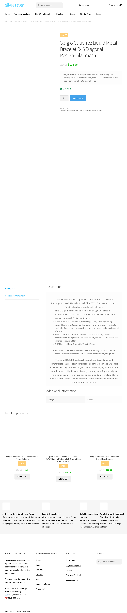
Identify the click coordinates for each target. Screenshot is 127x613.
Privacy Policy (41, 589)
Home (7, 14)
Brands (72, 14)
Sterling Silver (85, 14)
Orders (69, 570)
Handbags (60, 14)
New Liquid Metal (97, 110)
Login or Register (73, 565)
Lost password (72, 580)
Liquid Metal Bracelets (36, 21)
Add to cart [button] (22, 476)
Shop (38, 565)
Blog (38, 579)
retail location (11, 566)
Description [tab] (10, 288)
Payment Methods (73, 575)
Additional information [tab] (15, 295)
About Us (39, 569)
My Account (86, 5)
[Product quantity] (64, 98)
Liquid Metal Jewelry (43, 14)
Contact (39, 574)
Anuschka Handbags (22, 14)
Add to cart (78, 98)
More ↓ (98, 14)
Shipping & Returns (44, 584)
